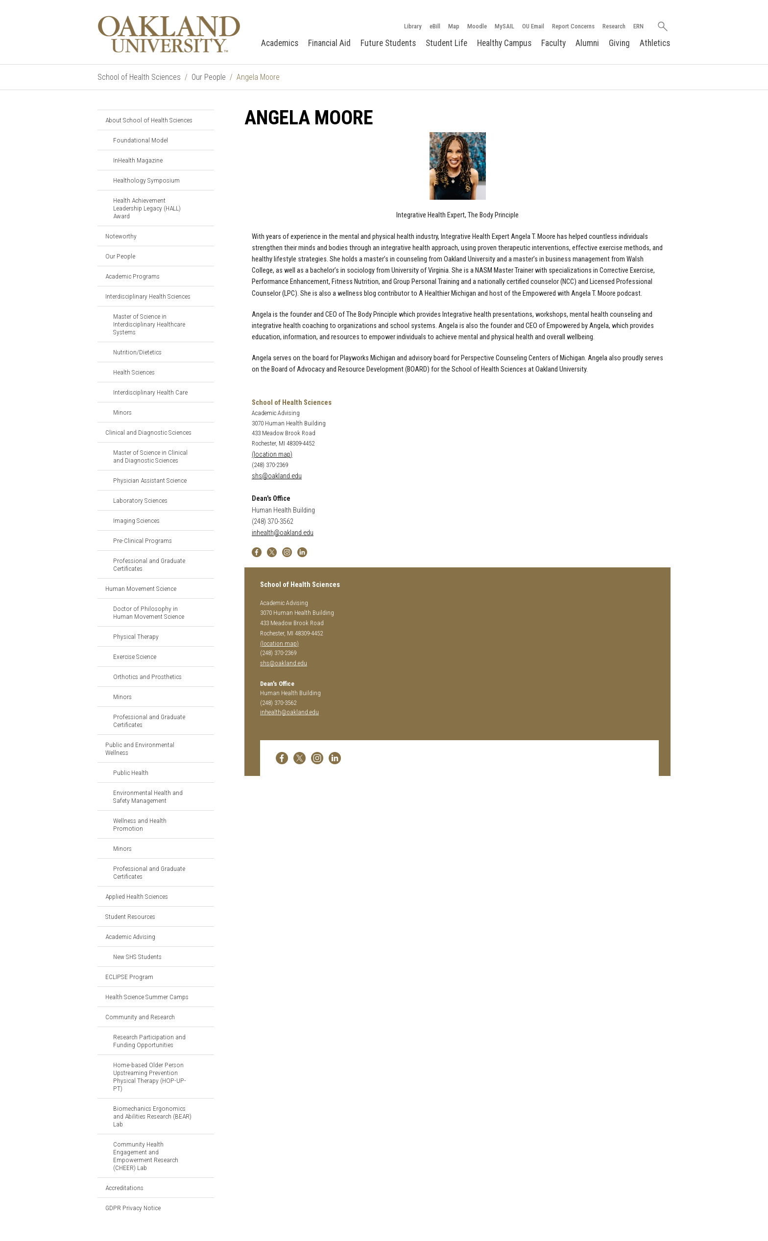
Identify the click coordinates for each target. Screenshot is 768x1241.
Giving (619, 43)
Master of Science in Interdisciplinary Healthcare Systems (149, 324)
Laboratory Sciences (140, 500)
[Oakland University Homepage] (169, 34)
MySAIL (504, 26)
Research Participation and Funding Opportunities (149, 1041)
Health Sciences (134, 372)
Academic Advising (130, 936)
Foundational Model (140, 140)
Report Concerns (573, 26)
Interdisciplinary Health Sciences (148, 296)
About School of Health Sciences (148, 120)
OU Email (533, 26)
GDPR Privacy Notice (133, 1208)
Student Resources (130, 916)
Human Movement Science (140, 588)
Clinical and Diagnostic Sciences (148, 432)
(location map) (272, 454)
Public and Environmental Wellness (139, 748)
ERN (638, 26)
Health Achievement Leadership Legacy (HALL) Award (147, 208)
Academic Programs (132, 276)
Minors (122, 412)
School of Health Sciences (139, 77)
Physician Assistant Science (150, 480)
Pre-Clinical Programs (142, 540)
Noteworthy (121, 236)
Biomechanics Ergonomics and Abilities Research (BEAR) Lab (152, 1116)
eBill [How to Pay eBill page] (435, 26)
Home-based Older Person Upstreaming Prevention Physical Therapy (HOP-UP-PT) (149, 1076)
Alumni (587, 43)
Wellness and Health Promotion (140, 824)
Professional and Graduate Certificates (149, 564)
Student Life (446, 43)
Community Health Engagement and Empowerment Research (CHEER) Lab (145, 1155)
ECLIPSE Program (129, 977)
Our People (209, 77)
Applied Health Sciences (136, 896)
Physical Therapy (136, 636)
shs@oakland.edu (277, 476)
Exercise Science (134, 656)
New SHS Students (137, 956)
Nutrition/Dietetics (137, 352)
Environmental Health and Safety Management (148, 796)
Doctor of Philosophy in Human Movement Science (148, 612)
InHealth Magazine (138, 160)
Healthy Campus (504, 43)
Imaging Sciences (136, 520)
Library (413, 26)
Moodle (477, 26)
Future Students (388, 43)
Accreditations (124, 1188)
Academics (279, 43)
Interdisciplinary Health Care (150, 392)
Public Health (130, 772)
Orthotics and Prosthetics (147, 676)
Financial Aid (329, 43)
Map (453, 26)
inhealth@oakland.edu (282, 533)
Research (613, 26)
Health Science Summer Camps (147, 997)
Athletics (655, 43)
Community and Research (140, 1017)
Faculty (553, 43)
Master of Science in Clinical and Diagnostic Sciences (150, 456)
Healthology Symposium (146, 180)
